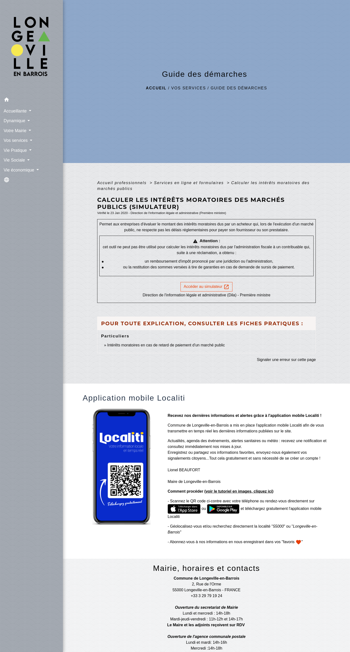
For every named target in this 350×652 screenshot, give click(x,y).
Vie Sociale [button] (15, 160)
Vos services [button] (16, 140)
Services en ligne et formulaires (189, 183)
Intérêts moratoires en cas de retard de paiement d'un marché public (166, 345)
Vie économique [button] (19, 170)
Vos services (188, 88)
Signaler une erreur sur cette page (286, 360)
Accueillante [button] (16, 111)
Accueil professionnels (122, 183)
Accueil (156, 88)
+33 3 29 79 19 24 (206, 596)
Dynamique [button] (15, 120)
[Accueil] (31, 47)
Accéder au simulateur (206, 287)
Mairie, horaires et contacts (206, 568)
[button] (31, 100)
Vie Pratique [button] (16, 150)
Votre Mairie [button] (16, 130)
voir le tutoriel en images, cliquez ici (239, 491)
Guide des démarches (239, 88)
